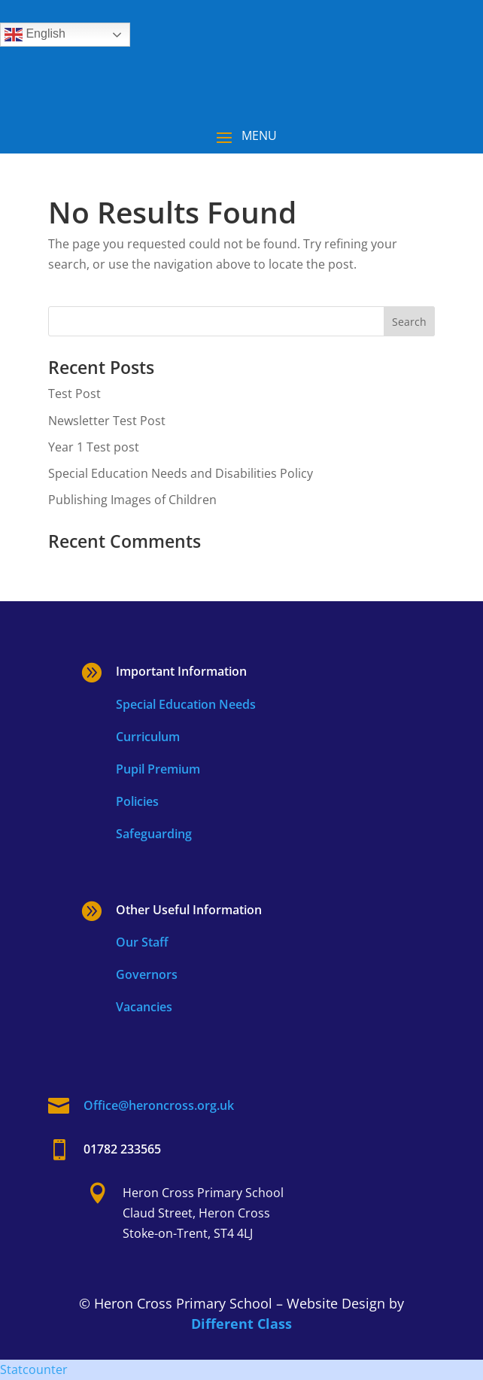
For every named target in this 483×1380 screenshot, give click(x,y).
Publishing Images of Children (132, 499)
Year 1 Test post (93, 447)
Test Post (74, 393)
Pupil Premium (158, 769)
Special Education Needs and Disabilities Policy (180, 473)
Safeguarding (154, 833)
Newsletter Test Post (107, 420)
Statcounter (34, 1369)
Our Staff (142, 942)
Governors (147, 974)
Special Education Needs (186, 704)
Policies (137, 801)
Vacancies (144, 1007)
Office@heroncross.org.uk (159, 1105)
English (35, 35)
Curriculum (148, 736)
